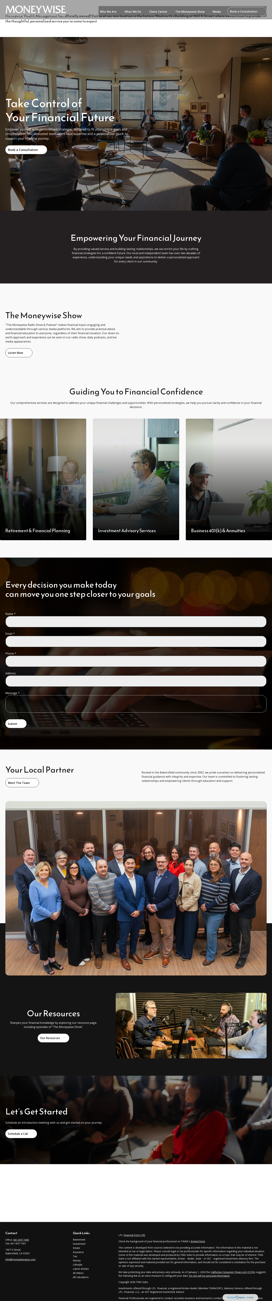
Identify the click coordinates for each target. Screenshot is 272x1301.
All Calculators (81, 1277)
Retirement (79, 1239)
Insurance (78, 1252)
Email (8, 634)
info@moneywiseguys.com (20, 1259)
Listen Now (15, 353)
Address (10, 673)
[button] (108, 7)
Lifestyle (77, 1264)
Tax (75, 1256)
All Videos (78, 1273)
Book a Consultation (23, 150)
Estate (76, 1248)
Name (9, 614)
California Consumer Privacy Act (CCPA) (233, 1272)
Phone (9, 653)
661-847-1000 (21, 1239)
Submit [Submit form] (12, 724)
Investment (79, 1243)
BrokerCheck (198, 1241)
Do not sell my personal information (209, 1275)
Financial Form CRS (134, 1235)
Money (77, 1260)
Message (11, 693)
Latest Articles (81, 1268)
